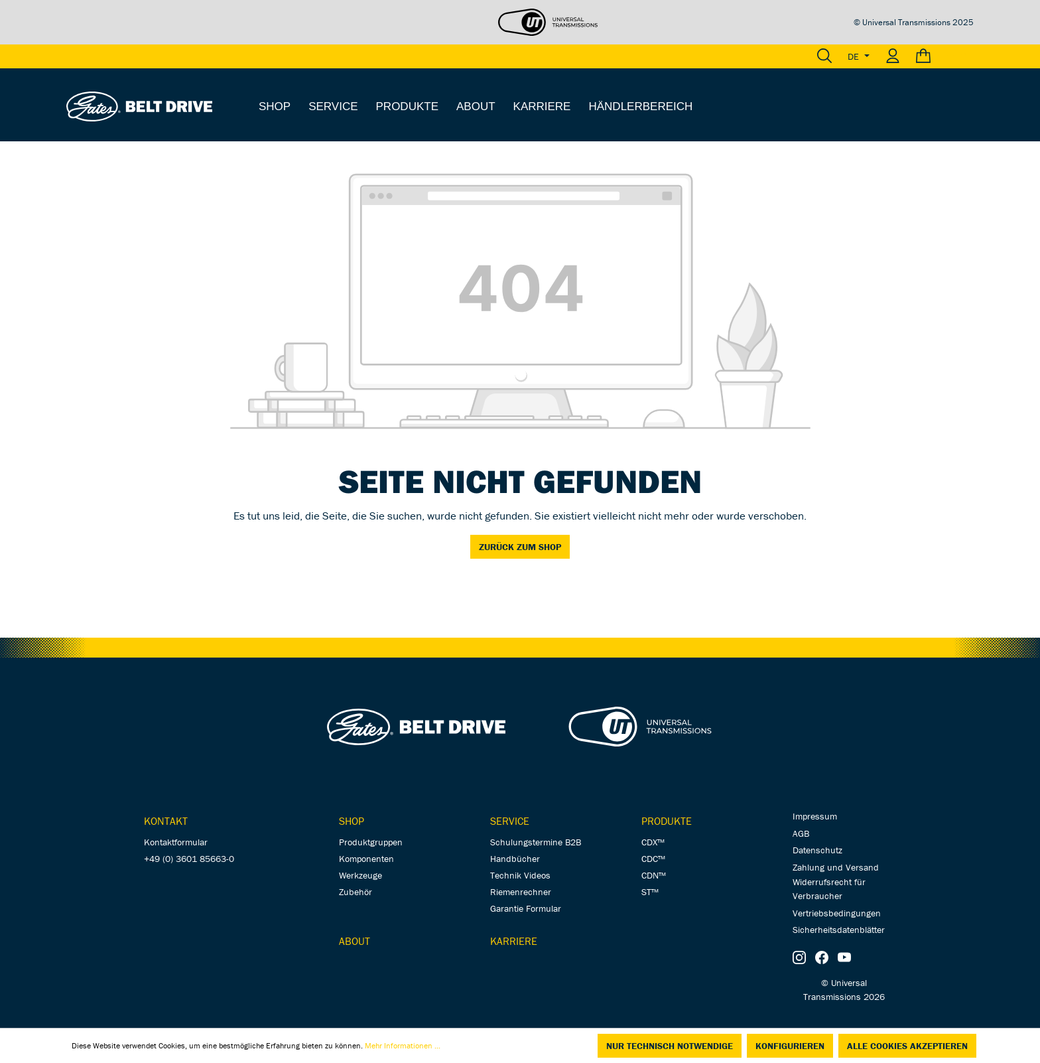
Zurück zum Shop (520, 547)
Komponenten (366, 859)
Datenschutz (817, 850)
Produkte (666, 820)
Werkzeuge (360, 875)
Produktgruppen (371, 842)
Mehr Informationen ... (402, 1045)
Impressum (815, 816)
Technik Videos (520, 875)
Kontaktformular (176, 842)
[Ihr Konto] (893, 56)
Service (509, 820)
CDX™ (653, 842)
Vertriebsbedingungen (837, 913)
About (354, 941)
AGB (801, 833)
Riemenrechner (520, 892)
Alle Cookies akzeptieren (907, 1046)
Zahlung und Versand (836, 867)
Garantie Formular (525, 908)
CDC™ (653, 859)
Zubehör (355, 892)
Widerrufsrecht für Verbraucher (829, 889)
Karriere (513, 941)
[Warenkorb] (941, 56)
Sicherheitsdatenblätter (839, 930)
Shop (351, 820)
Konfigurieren (789, 1046)
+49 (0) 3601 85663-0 (189, 859)
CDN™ (653, 875)
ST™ (650, 892)
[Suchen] (824, 56)
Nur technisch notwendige (669, 1046)
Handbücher (515, 859)
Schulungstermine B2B (535, 842)
